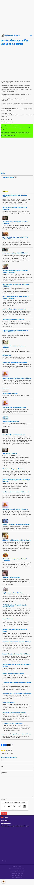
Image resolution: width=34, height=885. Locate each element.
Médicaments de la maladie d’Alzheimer (14, 407)
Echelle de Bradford (8, 702)
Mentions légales (17, 866)
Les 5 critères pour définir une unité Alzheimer (16, 642)
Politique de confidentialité (17, 875)
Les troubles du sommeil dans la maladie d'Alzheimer (14, 208)
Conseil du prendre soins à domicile (13, 319)
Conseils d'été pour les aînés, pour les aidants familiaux (16, 665)
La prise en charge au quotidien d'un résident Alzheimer (16, 480)
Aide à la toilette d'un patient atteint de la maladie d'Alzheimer (15, 238)
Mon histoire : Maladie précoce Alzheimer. (15, 362)
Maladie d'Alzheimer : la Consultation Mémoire (16, 524)
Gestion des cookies (17, 877)
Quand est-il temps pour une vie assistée (14, 309)
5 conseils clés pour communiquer (12, 723)
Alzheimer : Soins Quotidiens (11, 577)
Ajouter (4, 813)
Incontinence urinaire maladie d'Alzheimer (15, 253)
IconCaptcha (14, 809)
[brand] (10, 35)
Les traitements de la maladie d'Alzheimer (15, 509)
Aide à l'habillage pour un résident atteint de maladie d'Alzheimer (15, 297)
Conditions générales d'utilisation (17, 868)
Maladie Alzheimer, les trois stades (13, 673)
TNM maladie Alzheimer (9, 454)
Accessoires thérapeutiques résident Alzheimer (16, 734)
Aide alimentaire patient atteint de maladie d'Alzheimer (15, 222)
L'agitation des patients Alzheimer (12, 593)
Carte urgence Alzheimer (10, 393)
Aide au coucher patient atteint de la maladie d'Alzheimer (15, 285)
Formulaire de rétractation (17, 873)
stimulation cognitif (8, 177)
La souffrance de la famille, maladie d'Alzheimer (17, 378)
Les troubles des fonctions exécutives (14, 713)
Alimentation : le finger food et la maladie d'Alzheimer (14, 559)
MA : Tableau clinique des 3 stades (12, 469)
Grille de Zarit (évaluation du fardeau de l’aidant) (14, 630)
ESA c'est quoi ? (7, 355)
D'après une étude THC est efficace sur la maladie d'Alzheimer (15, 331)
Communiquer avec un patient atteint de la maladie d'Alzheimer (15, 271)
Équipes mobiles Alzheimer (10, 421)
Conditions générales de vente (17, 871)
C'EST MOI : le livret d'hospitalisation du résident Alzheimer (14, 606)
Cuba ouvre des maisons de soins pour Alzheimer (14, 347)
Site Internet (4, 772)
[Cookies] (3, 881)
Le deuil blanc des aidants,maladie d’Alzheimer (16, 654)
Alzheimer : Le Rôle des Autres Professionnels (16, 540)
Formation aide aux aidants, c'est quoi (13, 435)
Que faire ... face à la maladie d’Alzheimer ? (15, 492)
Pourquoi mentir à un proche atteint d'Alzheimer (16, 693)
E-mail (2, 766)
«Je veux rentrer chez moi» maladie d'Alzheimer (16, 683)
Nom (2, 760)
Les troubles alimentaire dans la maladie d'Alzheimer (14, 196)
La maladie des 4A (7, 619)
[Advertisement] (16, 16)
